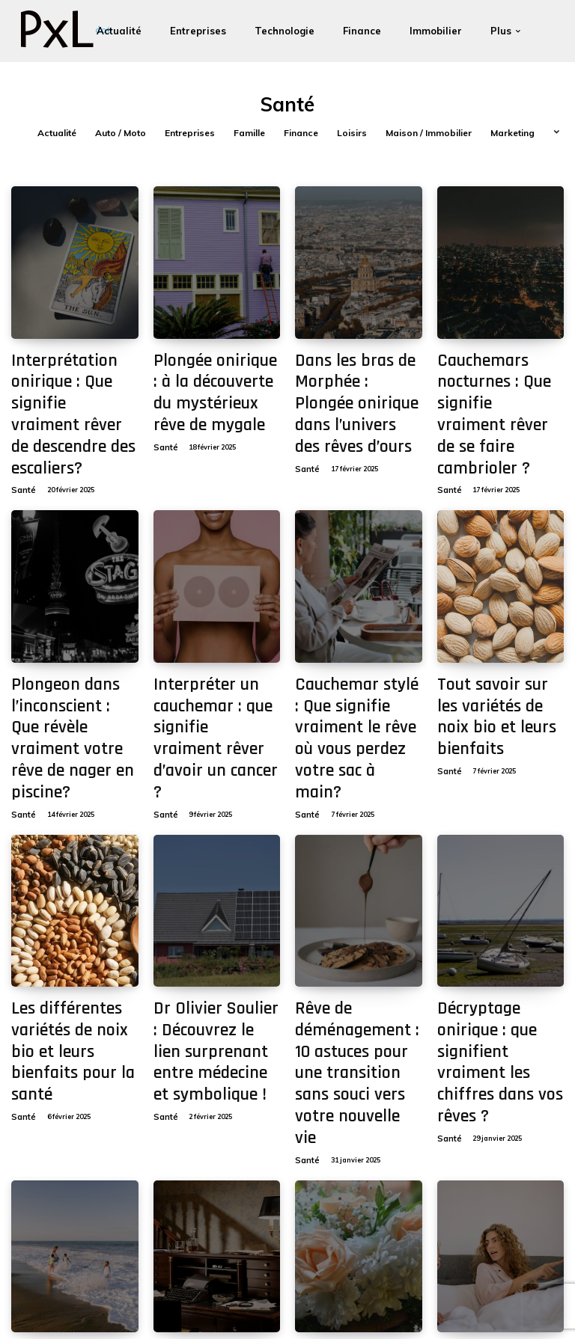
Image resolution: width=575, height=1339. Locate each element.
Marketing (512, 133)
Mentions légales (333, 1296)
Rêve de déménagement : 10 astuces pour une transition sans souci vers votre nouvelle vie (356, 880)
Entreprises (190, 133)
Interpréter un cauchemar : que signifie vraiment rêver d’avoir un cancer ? (216, 629)
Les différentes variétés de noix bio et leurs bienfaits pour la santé (72, 873)
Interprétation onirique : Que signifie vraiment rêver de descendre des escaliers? (72, 378)
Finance (301, 133)
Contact (392, 1296)
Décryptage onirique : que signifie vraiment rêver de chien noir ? (207, 1137)
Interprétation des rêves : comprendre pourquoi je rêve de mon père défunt (357, 1137)
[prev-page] (23, 1207)
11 (177, 1207)
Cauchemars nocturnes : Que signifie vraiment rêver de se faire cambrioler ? (497, 378)
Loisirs (352, 133)
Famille (249, 133)
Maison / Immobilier (429, 133)
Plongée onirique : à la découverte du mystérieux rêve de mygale (209, 378)
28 (239, 1207)
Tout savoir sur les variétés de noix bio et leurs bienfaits (493, 622)
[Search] (209, 1296)
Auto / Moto (120, 133)
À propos (434, 1296)
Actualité (56, 133)
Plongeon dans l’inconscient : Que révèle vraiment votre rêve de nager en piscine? (72, 629)
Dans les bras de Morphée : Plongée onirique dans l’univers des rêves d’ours (351, 378)
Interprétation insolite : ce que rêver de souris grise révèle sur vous (70, 1137)
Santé (21, 417)
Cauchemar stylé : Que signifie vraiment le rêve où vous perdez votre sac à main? (358, 629)
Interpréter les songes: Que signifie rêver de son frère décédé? (499, 1137)
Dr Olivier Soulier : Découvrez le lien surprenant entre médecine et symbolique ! (214, 887)
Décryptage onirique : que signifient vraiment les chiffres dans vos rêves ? (497, 880)
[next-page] (269, 1207)
